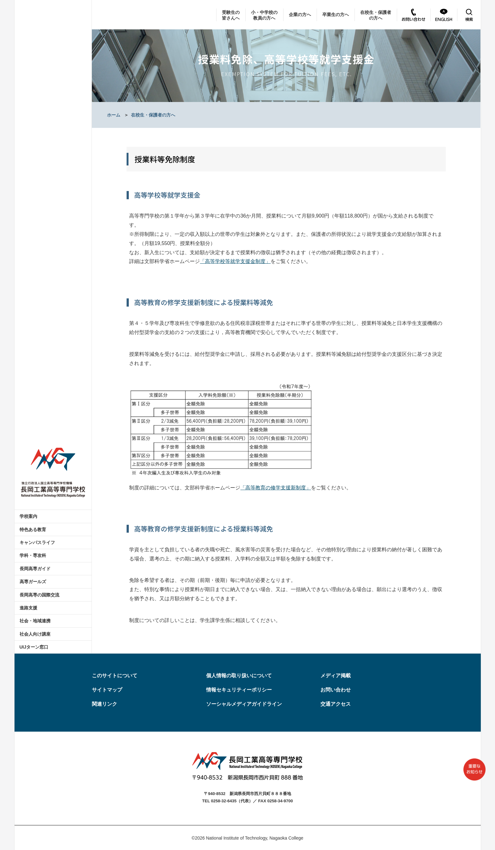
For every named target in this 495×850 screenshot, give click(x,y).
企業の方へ (300, 14)
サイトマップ (107, 689)
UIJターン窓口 (34, 646)
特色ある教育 (33, 529)
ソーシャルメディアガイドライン (244, 704)
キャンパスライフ (37, 542)
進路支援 (28, 607)
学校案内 (28, 516)
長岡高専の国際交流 (39, 594)
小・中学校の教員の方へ (264, 15)
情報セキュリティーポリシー (239, 689)
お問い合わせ (335, 689)
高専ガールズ (33, 581)
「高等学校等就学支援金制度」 (235, 261)
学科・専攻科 (33, 555)
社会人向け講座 (35, 634)
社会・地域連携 (35, 620)
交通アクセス (335, 704)
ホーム (113, 114)
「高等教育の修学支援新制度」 (275, 487)
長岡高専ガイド (35, 568)
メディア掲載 (335, 675)
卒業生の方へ (335, 14)
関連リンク (104, 704)
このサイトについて (114, 675)
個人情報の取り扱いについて (239, 675)
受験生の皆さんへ (231, 15)
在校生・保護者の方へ (375, 15)
